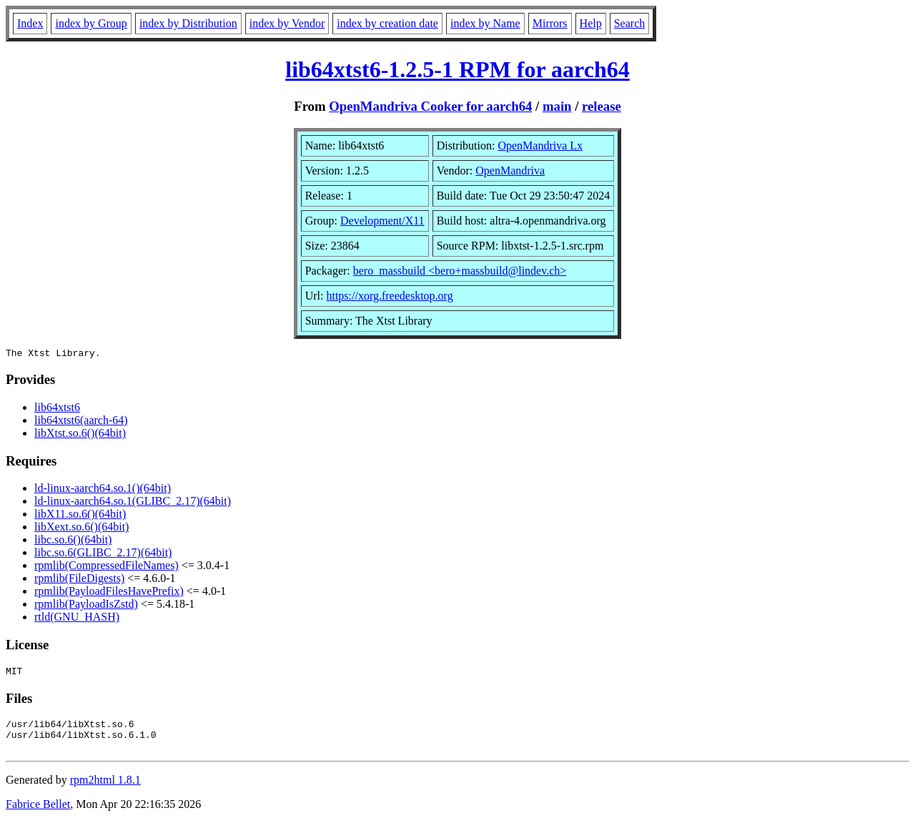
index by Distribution (188, 23)
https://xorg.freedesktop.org (389, 296)
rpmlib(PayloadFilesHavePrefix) (109, 593)
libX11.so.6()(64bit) (80, 516)
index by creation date (387, 23)
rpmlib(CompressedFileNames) (106, 567)
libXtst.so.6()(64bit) (80, 435)
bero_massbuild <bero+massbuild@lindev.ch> (460, 271)
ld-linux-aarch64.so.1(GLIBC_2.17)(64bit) (132, 503)
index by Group (91, 23)
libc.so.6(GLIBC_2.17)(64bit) (103, 554)
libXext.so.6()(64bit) (81, 529)
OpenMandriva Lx (540, 145)
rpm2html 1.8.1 (105, 790)
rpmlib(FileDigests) (79, 580)
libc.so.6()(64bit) (73, 542)
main (557, 106)
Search (630, 23)
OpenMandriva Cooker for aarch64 (430, 106)
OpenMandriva (510, 170)
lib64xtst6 (57, 409)
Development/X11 (382, 221)
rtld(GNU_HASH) (76, 619)
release (601, 106)
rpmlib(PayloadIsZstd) (86, 606)
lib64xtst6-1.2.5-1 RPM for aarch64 (457, 69)
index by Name (485, 23)
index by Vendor (287, 23)
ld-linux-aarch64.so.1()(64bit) (102, 490)
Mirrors (550, 23)
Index (30, 23)
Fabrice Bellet (38, 815)
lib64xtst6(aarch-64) (81, 422)
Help (591, 23)
